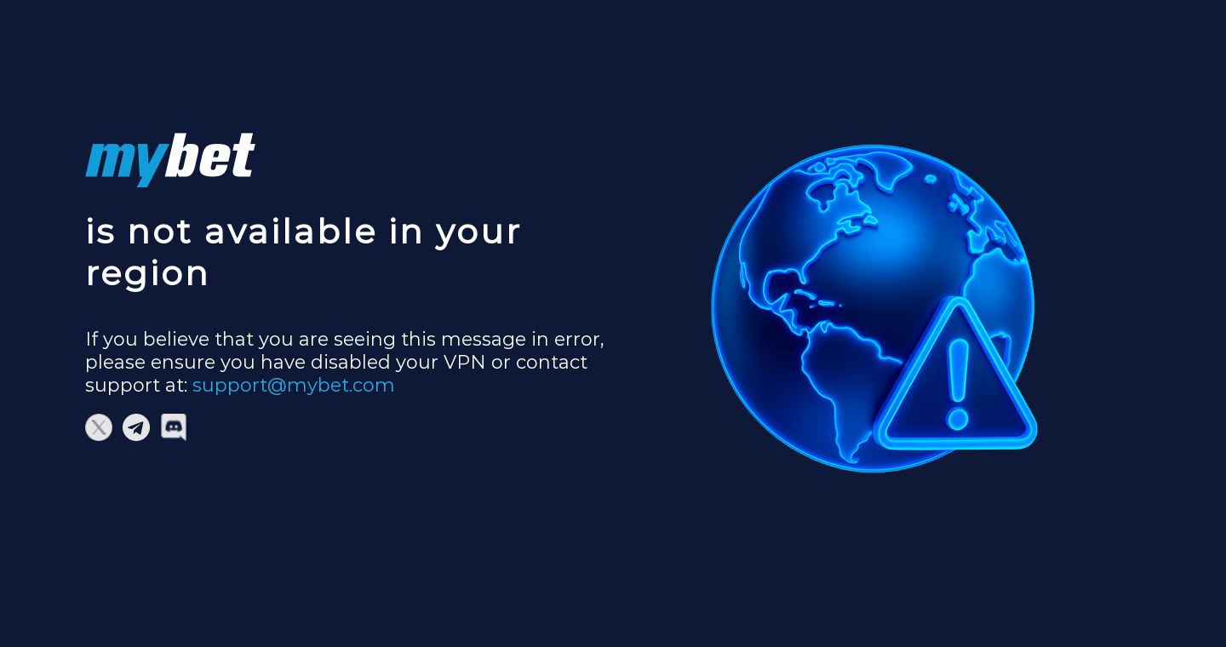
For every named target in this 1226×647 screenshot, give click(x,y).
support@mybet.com (293, 385)
